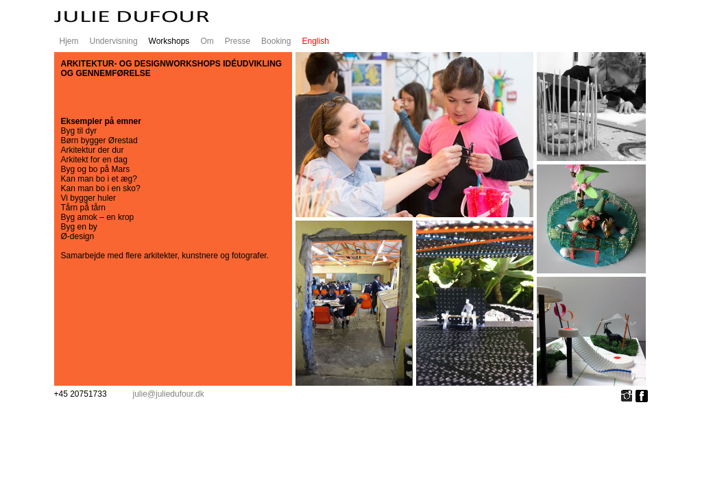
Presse (237, 41)
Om (206, 41)
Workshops (169, 41)
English (315, 41)
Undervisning (114, 41)
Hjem (69, 41)
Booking (276, 41)
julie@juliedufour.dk (168, 394)
